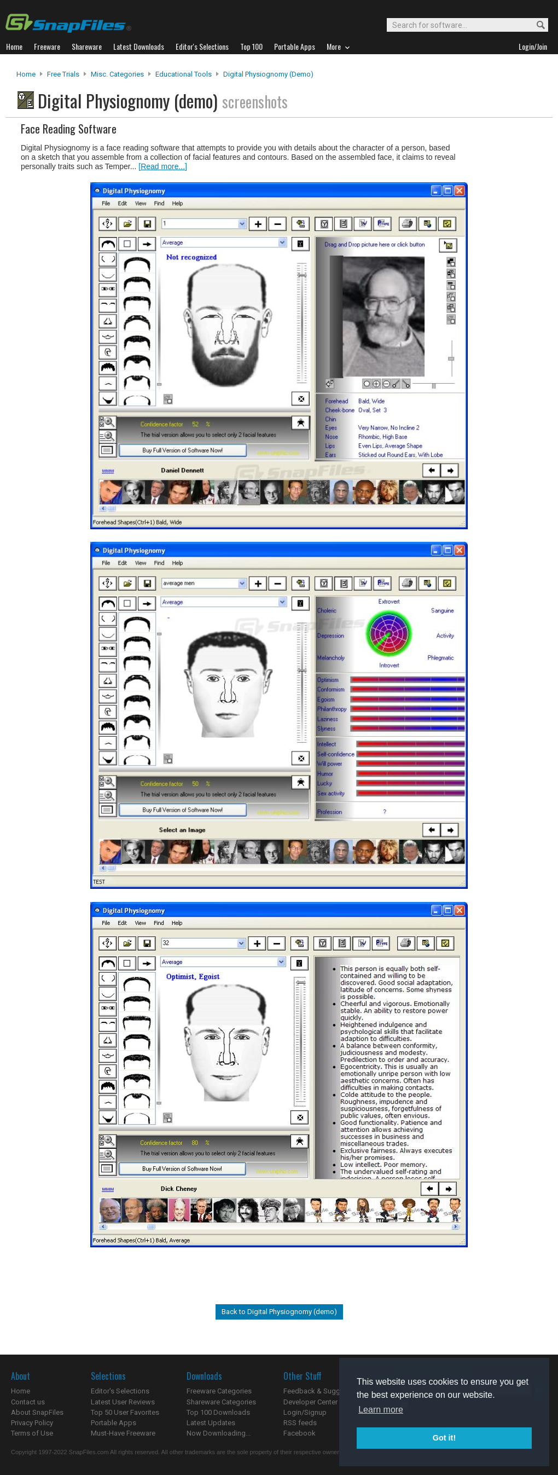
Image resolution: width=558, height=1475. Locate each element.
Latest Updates (211, 1423)
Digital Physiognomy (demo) (268, 74)
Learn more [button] (380, 1409)
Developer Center (310, 1402)
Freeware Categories (219, 1391)
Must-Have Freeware (123, 1433)
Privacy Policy (32, 1423)
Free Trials (63, 74)
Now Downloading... (219, 1433)
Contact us (28, 1402)
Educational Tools (183, 74)
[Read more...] (162, 166)
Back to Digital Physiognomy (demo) (279, 1312)
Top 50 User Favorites (125, 1412)
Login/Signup (305, 1412)
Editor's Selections (120, 1391)
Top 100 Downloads (218, 1412)
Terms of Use (32, 1433)
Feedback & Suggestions (323, 1391)
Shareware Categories (221, 1402)
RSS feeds (300, 1423)
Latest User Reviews (123, 1402)
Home (26, 74)
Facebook (299, 1433)
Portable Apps (113, 1423)
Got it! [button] (444, 1437)
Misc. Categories (117, 74)
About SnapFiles (37, 1412)
